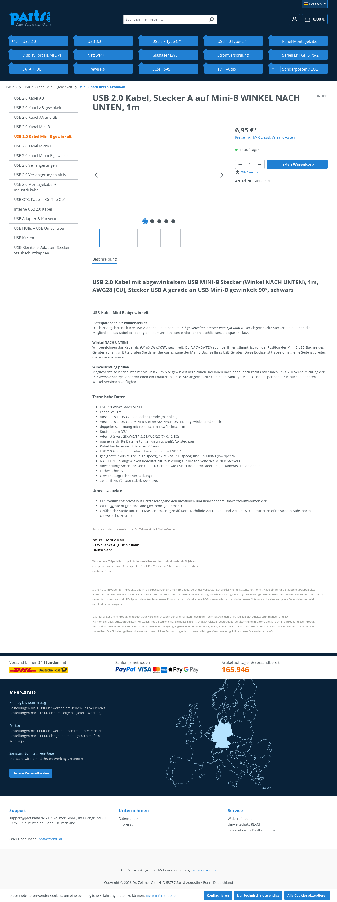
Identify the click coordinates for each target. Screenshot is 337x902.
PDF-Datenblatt (247, 172)
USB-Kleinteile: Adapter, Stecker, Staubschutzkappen (42, 250)
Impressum (127, 824)
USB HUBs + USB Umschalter (39, 228)
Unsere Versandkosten (30, 773)
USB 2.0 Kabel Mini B (32, 126)
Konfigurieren (218, 895)
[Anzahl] (250, 164)
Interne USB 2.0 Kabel (33, 209)
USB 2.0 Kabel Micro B (33, 146)
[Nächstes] (222, 175)
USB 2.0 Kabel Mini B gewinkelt (43, 136)
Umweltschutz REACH (244, 824)
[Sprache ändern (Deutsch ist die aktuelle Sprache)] (315, 4)
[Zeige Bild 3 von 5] (159, 221)
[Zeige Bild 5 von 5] (173, 221)
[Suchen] (211, 19)
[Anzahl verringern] (240, 164)
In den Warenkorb (297, 164)
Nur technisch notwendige (258, 895)
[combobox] (164, 19)
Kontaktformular (49, 839)
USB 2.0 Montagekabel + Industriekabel (35, 187)
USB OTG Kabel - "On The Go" (39, 199)
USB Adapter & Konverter (36, 218)
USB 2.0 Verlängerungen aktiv (40, 174)
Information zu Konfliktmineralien (254, 830)
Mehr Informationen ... (163, 895)
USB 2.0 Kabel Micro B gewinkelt (42, 155)
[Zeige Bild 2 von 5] (152, 221)
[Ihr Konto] (294, 19)
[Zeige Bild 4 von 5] (166, 221)
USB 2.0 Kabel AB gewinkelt (37, 107)
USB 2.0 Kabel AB (29, 98)
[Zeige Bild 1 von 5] (145, 221)
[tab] (104, 259)
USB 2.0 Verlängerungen (35, 165)
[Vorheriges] (95, 175)
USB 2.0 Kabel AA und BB (35, 117)
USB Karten (24, 237)
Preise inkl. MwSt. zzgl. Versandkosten (265, 137)
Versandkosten (204, 870)
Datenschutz (128, 818)
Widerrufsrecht (240, 818)
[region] (159, 186)
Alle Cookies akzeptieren (307, 895)
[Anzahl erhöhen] (260, 164)
